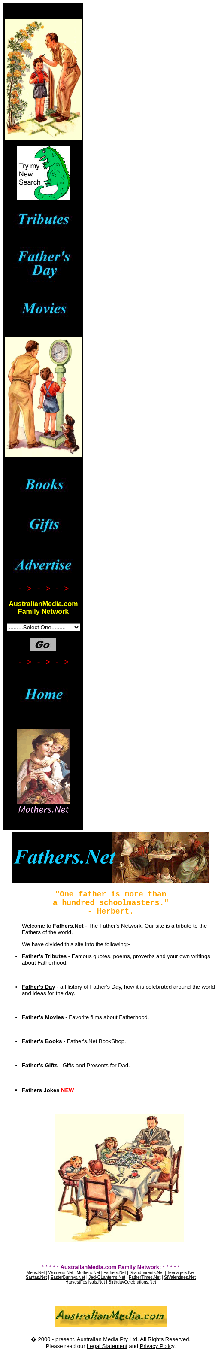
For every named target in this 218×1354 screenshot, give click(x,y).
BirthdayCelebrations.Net (132, 1282)
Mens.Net (36, 1272)
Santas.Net (36, 1277)
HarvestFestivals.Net (85, 1282)
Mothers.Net (88, 1272)
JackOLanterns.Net (106, 1277)
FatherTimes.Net (144, 1277)
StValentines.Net (180, 1277)
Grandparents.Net (147, 1272)
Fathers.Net (114, 1272)
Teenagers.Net (181, 1272)
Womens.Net (60, 1272)
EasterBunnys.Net (68, 1277)
